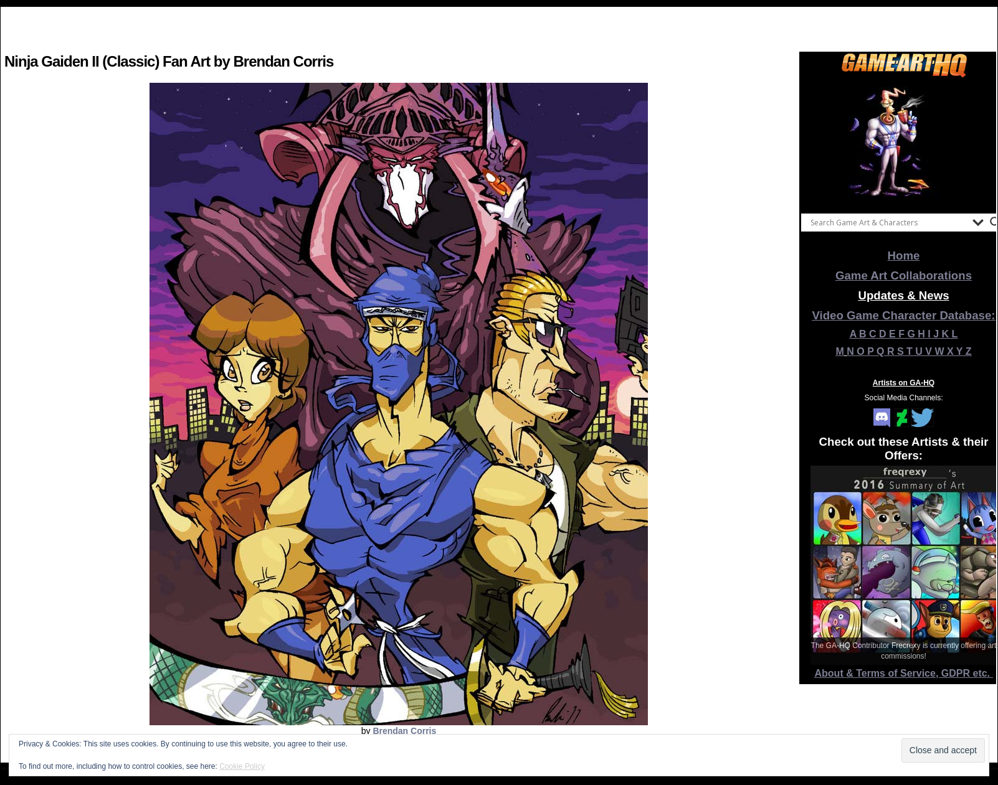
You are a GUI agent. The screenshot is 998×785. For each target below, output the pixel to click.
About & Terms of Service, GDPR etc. (904, 673)
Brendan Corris (404, 731)
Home (904, 255)
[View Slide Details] (904, 143)
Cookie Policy (242, 766)
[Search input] (888, 222)
